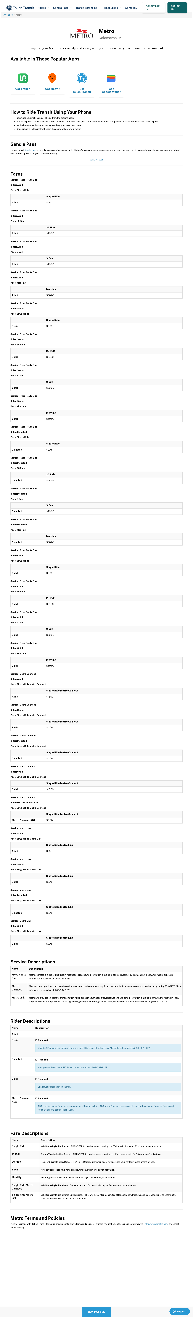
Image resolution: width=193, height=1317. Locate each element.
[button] (43, 8)
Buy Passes (96, 1311)
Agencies (8, 15)
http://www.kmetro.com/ (156, 1224)
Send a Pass (31, 150)
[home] (20, 8)
